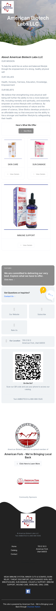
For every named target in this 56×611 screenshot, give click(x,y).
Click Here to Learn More (28, 464)
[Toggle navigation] (52, 7)
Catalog (14, 550)
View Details (13, 174)
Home (14, 546)
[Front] (8, 7)
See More (26, 131)
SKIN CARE (13, 164)
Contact (14, 554)
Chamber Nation (33, 607)
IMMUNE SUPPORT (26, 235)
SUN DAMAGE (39, 164)
